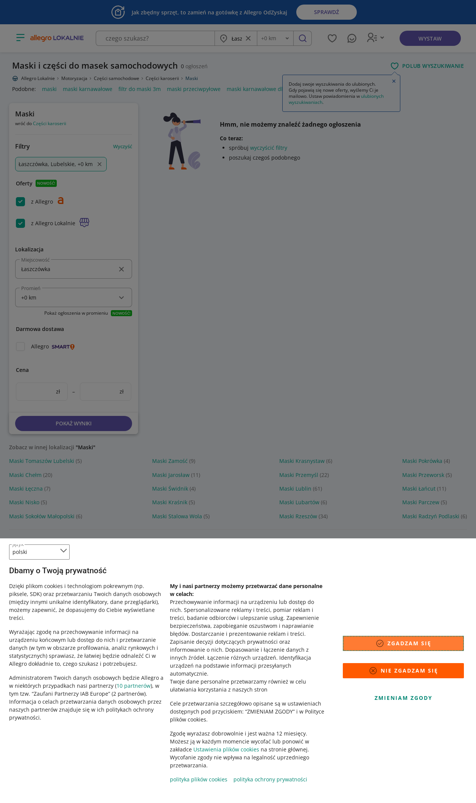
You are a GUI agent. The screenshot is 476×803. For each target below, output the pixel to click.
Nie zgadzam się (403, 670)
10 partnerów (134, 685)
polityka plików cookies (198, 779)
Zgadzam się (403, 643)
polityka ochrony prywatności (270, 779)
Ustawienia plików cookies (226, 749)
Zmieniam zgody (403, 697)
